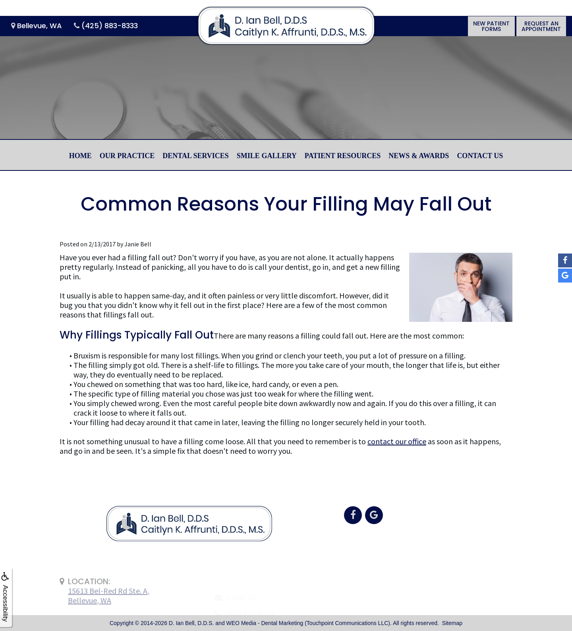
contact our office (396, 441)
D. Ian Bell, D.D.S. (191, 623)
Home (80, 156)
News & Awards (418, 156)
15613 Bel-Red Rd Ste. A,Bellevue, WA (108, 611)
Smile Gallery (267, 156)
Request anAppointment (541, 26)
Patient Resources (343, 156)
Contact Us (480, 156)
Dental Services (195, 156)
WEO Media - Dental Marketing (264, 623)
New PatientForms (491, 26)
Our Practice (127, 156)
